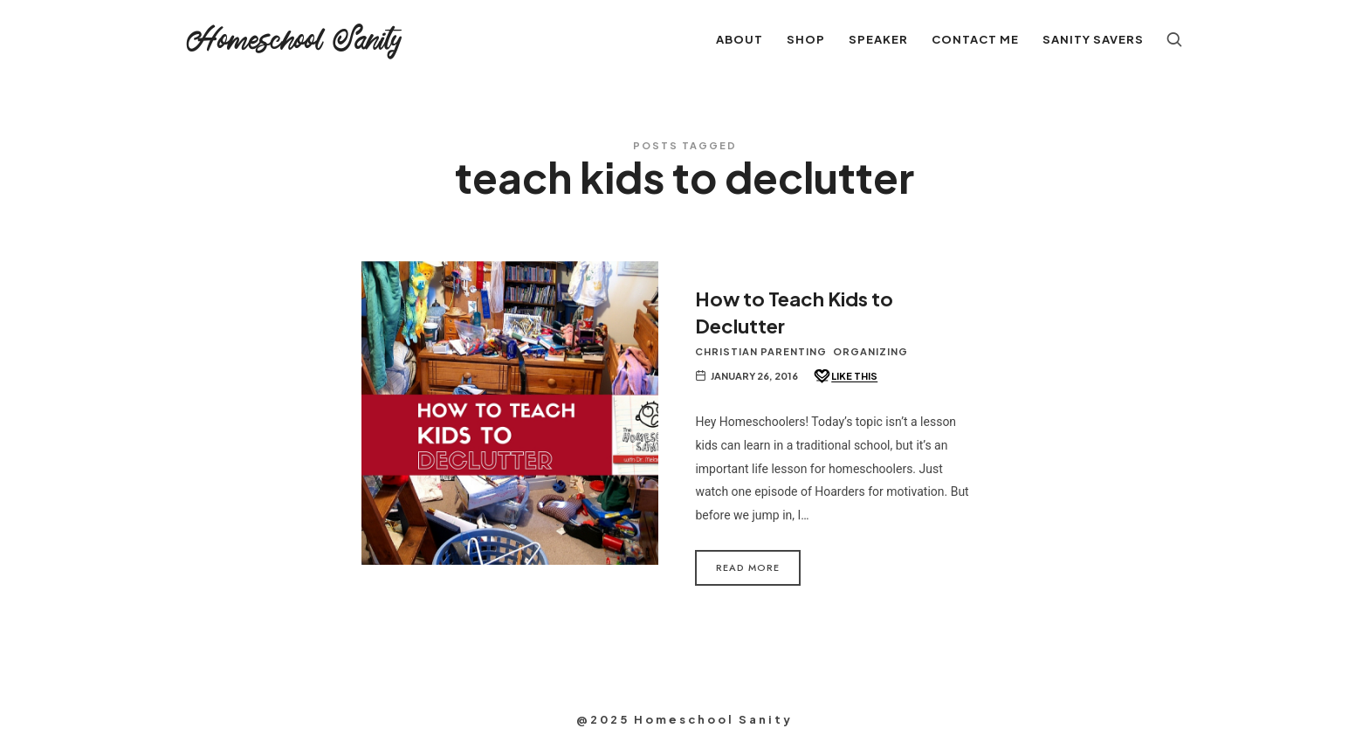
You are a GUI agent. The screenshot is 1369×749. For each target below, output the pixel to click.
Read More (748, 567)
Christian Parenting (761, 351)
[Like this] (844, 376)
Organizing (870, 351)
